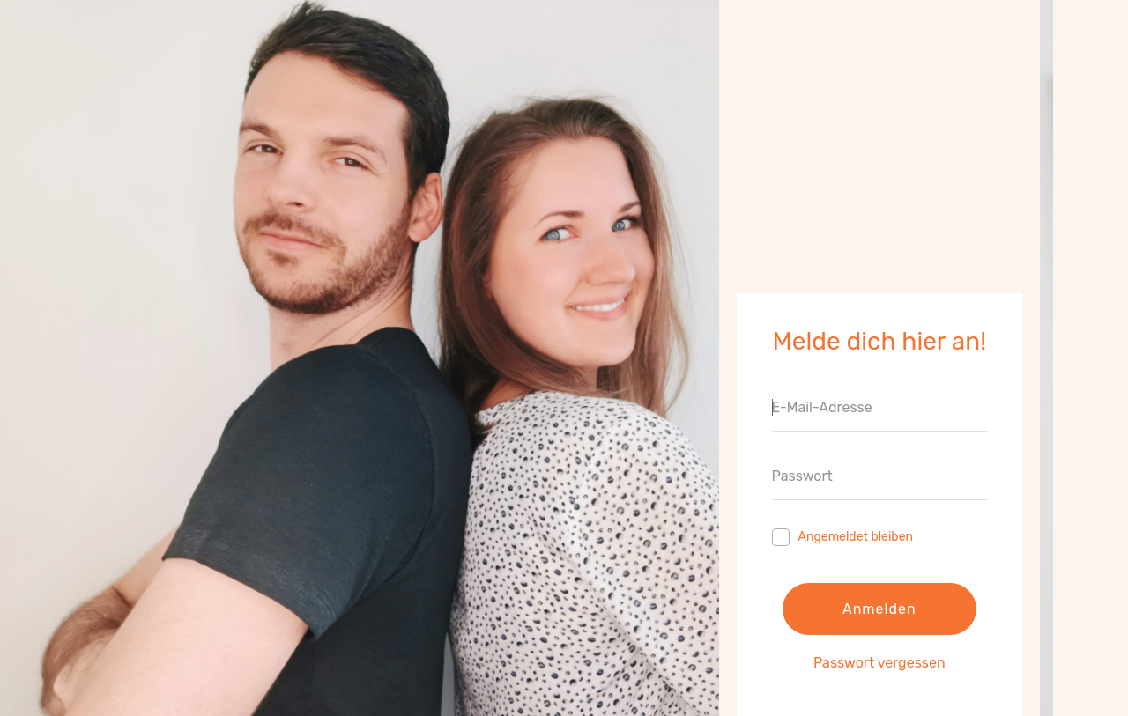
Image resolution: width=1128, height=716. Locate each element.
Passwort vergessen (879, 662)
